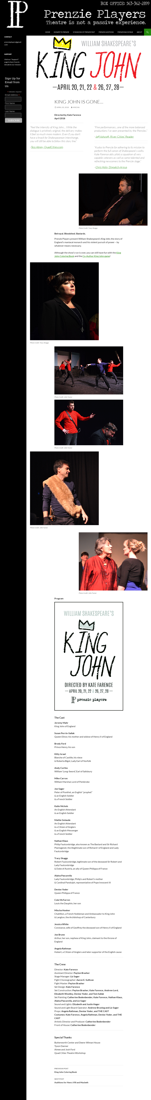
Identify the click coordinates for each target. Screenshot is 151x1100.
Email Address (12, 95)
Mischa (76, 107)
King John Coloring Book (88, 1070)
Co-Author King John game (96, 256)
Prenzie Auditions (106, 32)
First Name (10, 103)
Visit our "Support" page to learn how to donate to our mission (12, 62)
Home (47, 32)
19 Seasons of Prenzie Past (84, 32)
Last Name (10, 111)
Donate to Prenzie (61, 32)
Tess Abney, (47, 147)
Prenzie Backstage (125, 32)
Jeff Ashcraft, (115, 136)
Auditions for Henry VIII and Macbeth (88, 1080)
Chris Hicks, (111, 167)
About (139, 32)
